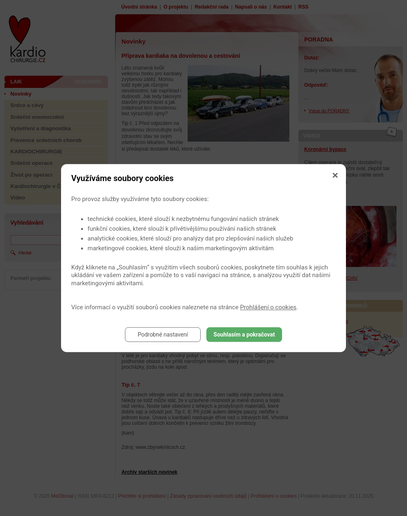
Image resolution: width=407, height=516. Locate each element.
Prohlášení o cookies (268, 307)
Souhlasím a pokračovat (244, 334)
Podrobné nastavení (163, 334)
